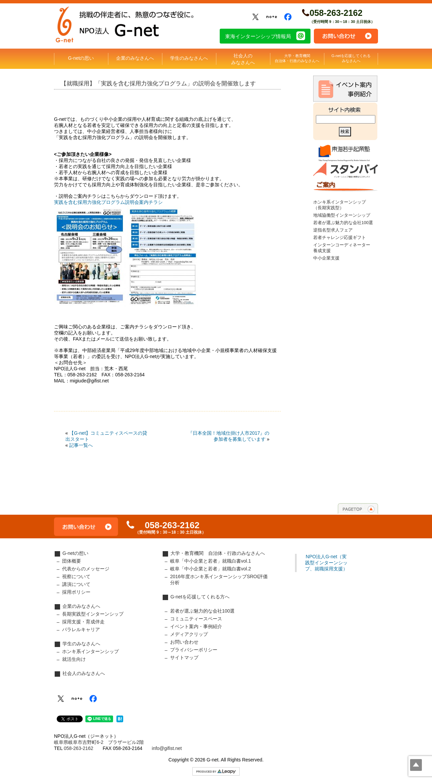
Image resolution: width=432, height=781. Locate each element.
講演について (76, 584)
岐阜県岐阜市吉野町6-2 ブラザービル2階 (99, 742)
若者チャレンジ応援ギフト (339, 237)
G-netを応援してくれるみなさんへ (351, 58)
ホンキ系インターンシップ (90, 651)
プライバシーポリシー (193, 649)
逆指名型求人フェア (333, 230)
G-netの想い (75, 553)
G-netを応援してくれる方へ (200, 596)
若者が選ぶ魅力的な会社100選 (343, 222)
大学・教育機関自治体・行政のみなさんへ (297, 58)
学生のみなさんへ (189, 58)
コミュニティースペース (196, 618)
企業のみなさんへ (135, 58)
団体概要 (71, 561)
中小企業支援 (326, 258)
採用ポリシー (76, 592)
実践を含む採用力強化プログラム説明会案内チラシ (108, 202)
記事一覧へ (81, 445)
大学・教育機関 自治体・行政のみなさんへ (217, 553)
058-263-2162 (335, 13)
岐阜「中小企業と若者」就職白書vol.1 (210, 561)
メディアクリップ (189, 634)
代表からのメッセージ (85, 568)
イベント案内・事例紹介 (196, 626)
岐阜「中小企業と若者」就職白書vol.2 (210, 568)
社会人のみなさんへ (243, 59)
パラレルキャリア (81, 629)
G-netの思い (81, 58)
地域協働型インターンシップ (341, 215)
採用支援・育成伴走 (83, 621)
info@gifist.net (167, 748)
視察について (76, 576)
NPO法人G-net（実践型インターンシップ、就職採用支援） (326, 562)
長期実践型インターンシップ (93, 614)
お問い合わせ (346, 36)
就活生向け (74, 659)
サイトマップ (184, 657)
